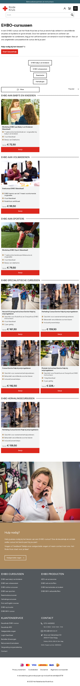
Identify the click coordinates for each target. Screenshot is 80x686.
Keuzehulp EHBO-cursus (10, 623)
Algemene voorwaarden (59, 670)
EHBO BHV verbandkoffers (50, 591)
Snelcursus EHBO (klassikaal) (13, 188)
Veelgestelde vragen (13, 558)
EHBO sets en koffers (48, 583)
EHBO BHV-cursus (7, 611)
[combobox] (40, 15)
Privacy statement (19, 670)
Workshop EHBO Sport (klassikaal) (15, 250)
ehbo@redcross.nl (50, 631)
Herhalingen (40, 82)
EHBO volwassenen (40, 69)
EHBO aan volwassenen (9, 583)
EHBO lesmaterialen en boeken (52, 587)
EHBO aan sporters (8, 591)
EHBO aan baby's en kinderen (11, 579)
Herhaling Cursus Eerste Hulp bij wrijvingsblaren (60, 312)
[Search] (72, 15)
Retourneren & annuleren (10, 643)
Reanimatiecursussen (9, 595)
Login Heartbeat (7, 635)
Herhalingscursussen (8, 599)
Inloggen (64, 9)
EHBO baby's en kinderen (40, 63)
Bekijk (20, 150)
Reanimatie (40, 75)
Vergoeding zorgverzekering (11, 647)
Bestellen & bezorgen (8, 639)
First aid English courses (10, 603)
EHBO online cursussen (9, 587)
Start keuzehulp (10, 52)
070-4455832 (49, 623)
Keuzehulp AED (6, 627)
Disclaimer (44, 670)
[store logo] (7, 8)
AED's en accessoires (48, 579)
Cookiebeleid (33, 670)
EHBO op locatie (7, 607)
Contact (4, 651)
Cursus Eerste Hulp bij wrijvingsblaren (16, 368)
